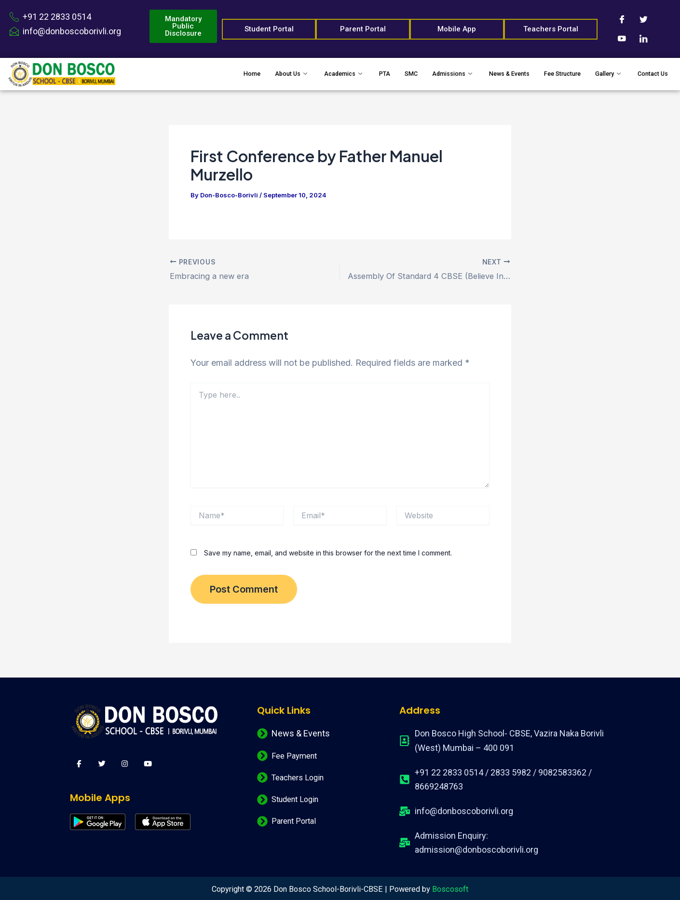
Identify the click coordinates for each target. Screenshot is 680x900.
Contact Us (649, 73)
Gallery (599, 73)
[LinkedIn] (643, 38)
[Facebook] (621, 19)
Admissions (418, 73)
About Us (239, 73)
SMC (372, 73)
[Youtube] (621, 38)
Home (195, 73)
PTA (343, 73)
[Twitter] (643, 19)
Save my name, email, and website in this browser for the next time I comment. (328, 552)
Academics (298, 73)
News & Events (482, 73)
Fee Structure (544, 73)
